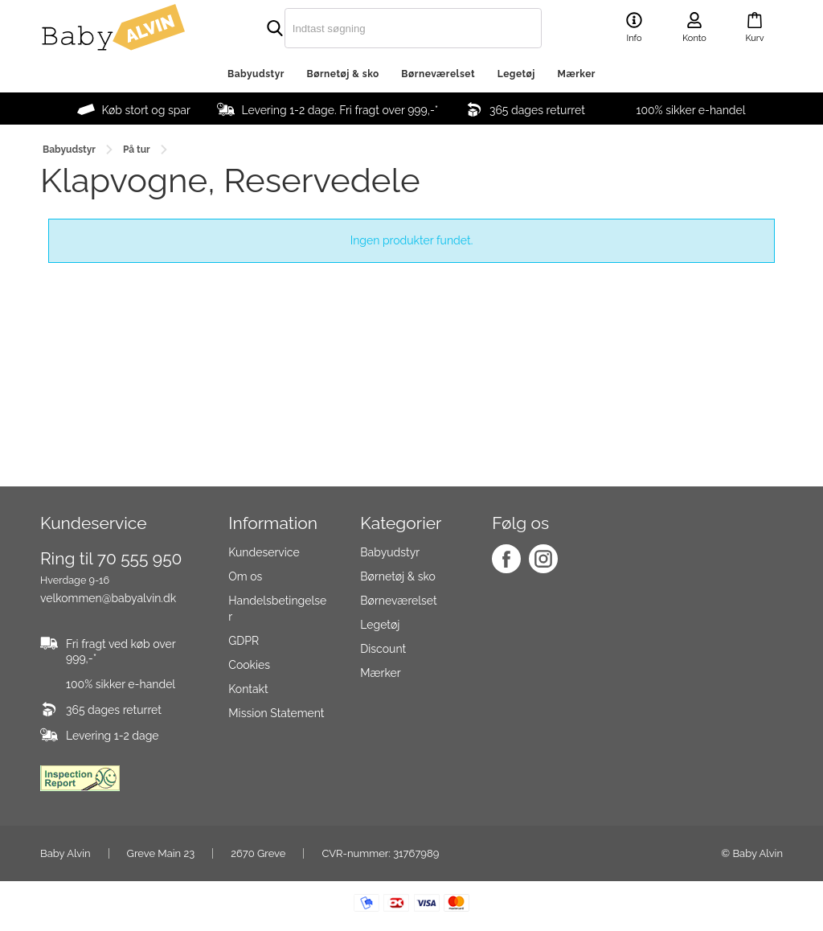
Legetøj (516, 74)
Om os (245, 576)
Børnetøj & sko (343, 74)
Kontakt (248, 689)
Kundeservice (263, 552)
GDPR (243, 640)
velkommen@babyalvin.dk (108, 598)
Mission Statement (276, 713)
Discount (383, 648)
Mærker (577, 74)
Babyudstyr (256, 74)
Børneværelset (438, 74)
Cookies (249, 664)
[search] (379, 28)
